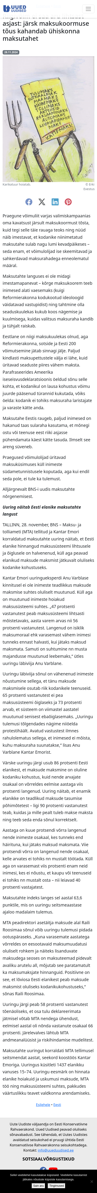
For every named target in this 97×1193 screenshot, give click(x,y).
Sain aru (38, 1185)
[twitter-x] (42, 203)
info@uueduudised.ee (56, 1150)
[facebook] (29, 203)
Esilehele (43, 1104)
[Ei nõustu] (91, 1181)
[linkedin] (55, 203)
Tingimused (56, 1185)
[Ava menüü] (88, 9)
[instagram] (68, 203)
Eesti (57, 1104)
